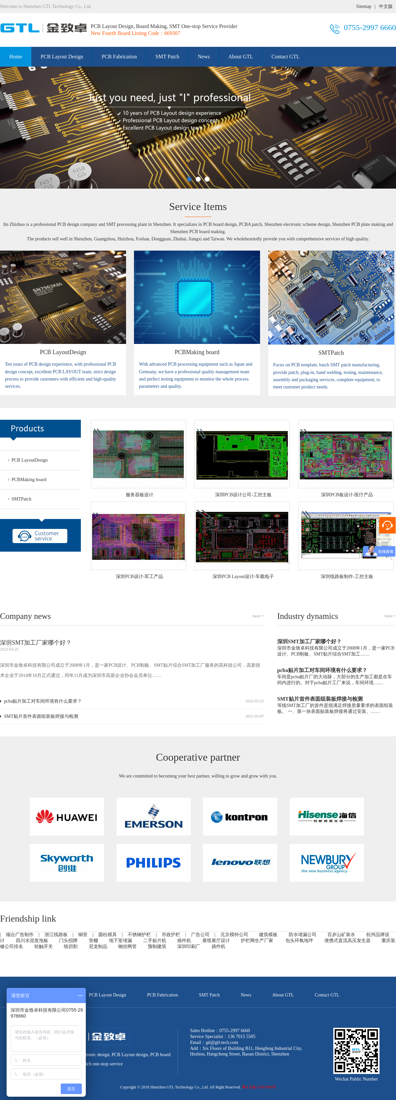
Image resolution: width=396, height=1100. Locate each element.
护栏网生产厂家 (257, 940)
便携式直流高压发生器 (347, 940)
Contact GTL (286, 56)
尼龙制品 (98, 946)
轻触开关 (43, 946)
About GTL (240, 56)
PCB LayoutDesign (30, 460)
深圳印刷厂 (188, 946)
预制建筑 (157, 946)
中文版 (386, 6)
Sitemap (363, 6)
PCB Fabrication (119, 56)
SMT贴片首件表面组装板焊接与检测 (41, 716)
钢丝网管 (127, 946)
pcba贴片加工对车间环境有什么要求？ (43, 701)
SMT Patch (167, 56)
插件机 (218, 946)
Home (15, 56)
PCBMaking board (29, 479)
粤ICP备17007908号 (259, 1087)
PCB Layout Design (62, 56)
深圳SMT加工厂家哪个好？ (36, 642)
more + (258, 616)
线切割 (71, 946)
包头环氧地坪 (299, 940)
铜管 (82, 934)
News (204, 56)
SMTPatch (21, 499)
